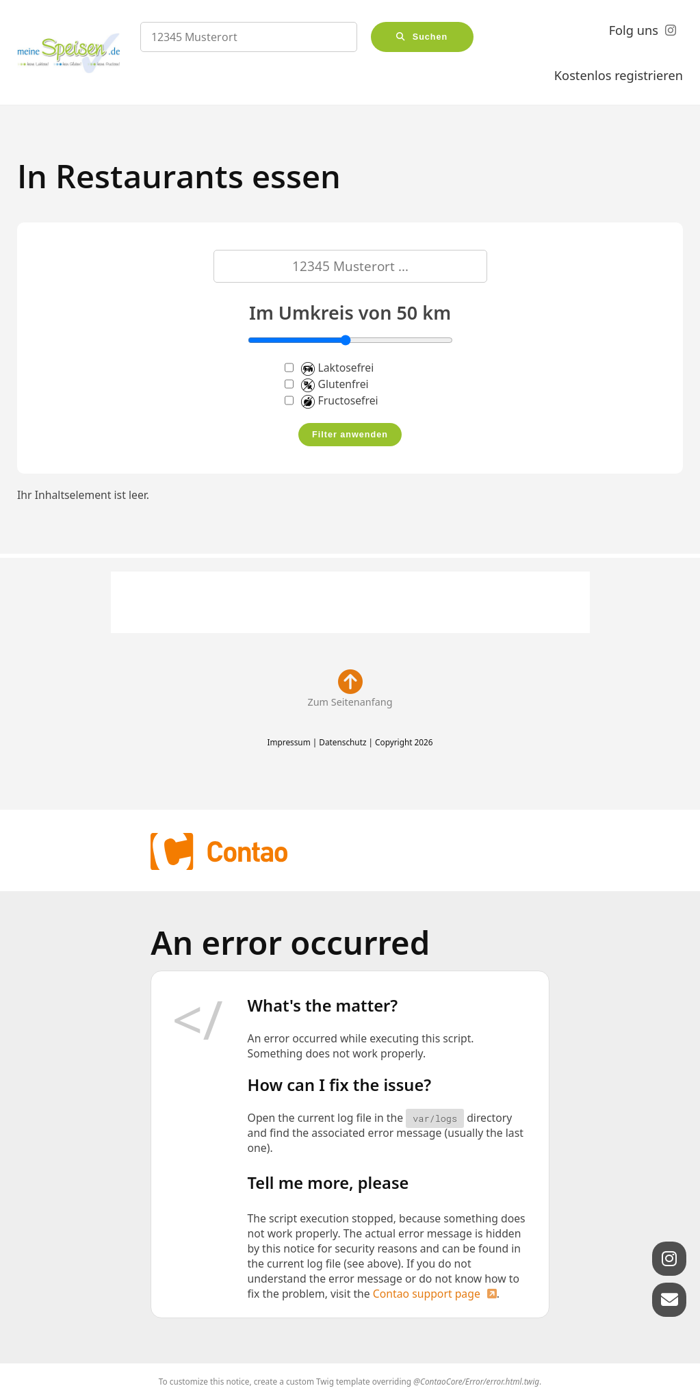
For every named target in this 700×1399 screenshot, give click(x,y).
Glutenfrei (327, 384)
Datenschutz (342, 741)
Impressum (288, 741)
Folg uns (633, 30)
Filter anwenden (350, 434)
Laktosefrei (329, 367)
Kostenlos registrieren (618, 75)
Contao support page (426, 1293)
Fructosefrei (331, 400)
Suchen (430, 37)
